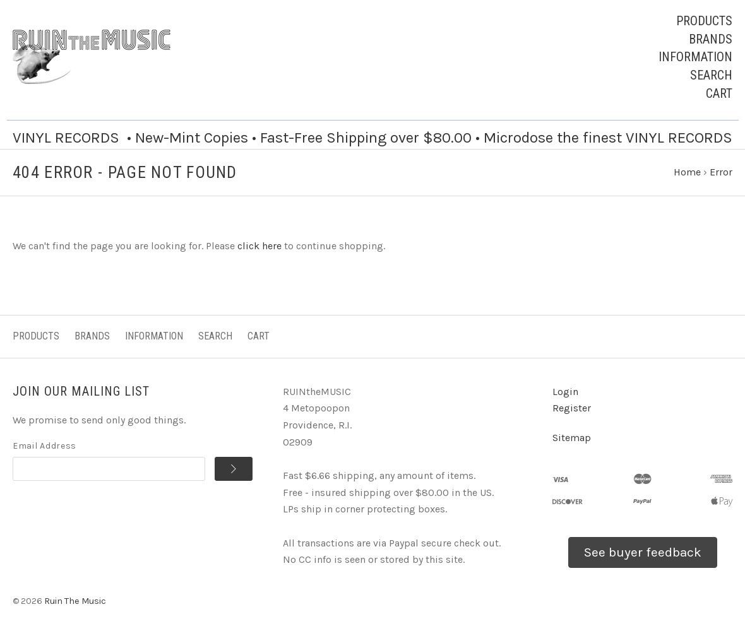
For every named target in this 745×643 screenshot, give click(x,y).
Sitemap (571, 438)
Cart (719, 93)
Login (565, 392)
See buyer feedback (642, 552)
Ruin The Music (75, 601)
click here (259, 246)
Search (711, 75)
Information (695, 56)
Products (704, 20)
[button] (642, 553)
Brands (710, 39)
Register (571, 408)
